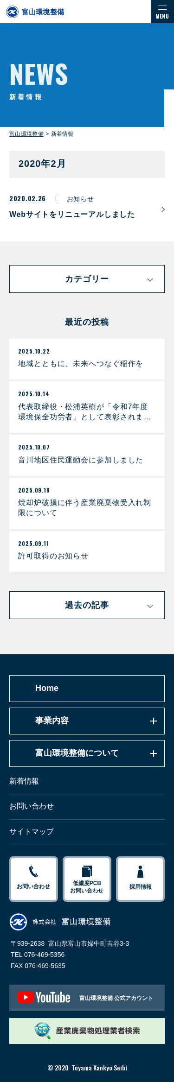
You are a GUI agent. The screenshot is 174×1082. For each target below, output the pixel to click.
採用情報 (140, 878)
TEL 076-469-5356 (37, 954)
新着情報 (24, 781)
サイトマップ (31, 831)
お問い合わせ (31, 806)
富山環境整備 (26, 134)
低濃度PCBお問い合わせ (87, 880)
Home (46, 688)
